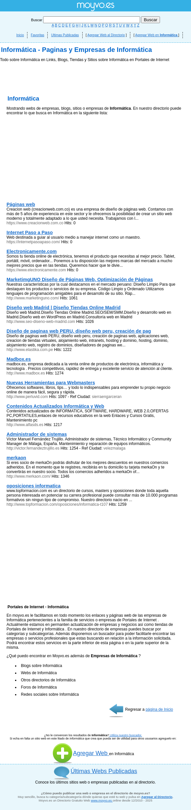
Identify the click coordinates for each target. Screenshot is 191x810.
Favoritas (37, 35)
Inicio (20, 35)
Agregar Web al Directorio (106, 35)
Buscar (86, 20)
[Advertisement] (95, 111)
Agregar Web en (156, 35)
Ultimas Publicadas (65, 35)
